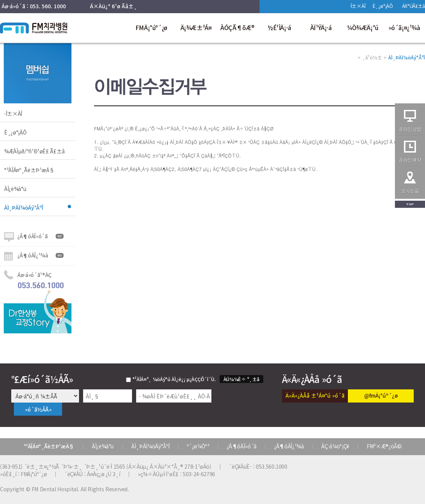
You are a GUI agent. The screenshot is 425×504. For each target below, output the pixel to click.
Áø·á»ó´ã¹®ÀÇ (34, 274)
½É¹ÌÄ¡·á (279, 27)
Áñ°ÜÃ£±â (413, 5)
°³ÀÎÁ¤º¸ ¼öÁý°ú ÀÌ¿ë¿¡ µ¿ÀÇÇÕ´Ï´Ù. (174, 379)
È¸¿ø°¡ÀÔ (383, 5)
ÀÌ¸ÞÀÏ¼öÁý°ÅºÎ (23, 207)
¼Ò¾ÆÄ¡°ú (362, 27)
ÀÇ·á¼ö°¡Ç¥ (335, 446)
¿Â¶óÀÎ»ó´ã (32, 236)
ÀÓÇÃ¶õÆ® (237, 27)
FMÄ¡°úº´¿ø (151, 27)
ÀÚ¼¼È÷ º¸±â (241, 379)
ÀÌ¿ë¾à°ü (15, 188)
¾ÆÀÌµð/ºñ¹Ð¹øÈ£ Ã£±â (34, 151)
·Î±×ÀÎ (357, 5)
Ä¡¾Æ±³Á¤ (196, 27)
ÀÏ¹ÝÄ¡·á (321, 27)
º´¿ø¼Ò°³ (198, 446)
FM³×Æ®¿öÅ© (384, 446)
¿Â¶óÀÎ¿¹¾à (32, 255)
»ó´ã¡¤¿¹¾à (404, 27)
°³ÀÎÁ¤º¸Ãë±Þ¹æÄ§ (29, 170)
